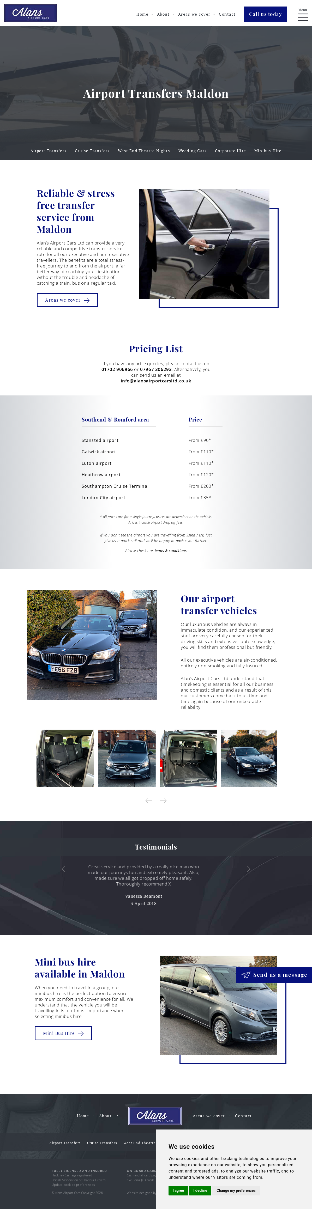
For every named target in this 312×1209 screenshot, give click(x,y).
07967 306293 (156, 369)
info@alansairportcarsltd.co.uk (156, 381)
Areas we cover (194, 14)
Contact (227, 14)
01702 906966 (117, 369)
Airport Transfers (49, 150)
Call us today (265, 14)
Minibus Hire (267, 150)
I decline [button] (200, 1190)
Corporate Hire (230, 150)
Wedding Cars (192, 150)
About (163, 14)
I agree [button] (178, 1190)
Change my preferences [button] (236, 1190)
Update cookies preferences (73, 1184)
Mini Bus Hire (63, 1033)
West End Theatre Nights (144, 150)
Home (142, 14)
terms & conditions (171, 550)
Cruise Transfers (92, 150)
